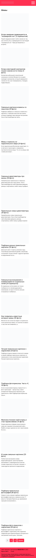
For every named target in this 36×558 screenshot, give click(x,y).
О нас (12, 551)
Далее (20, 540)
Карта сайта (4, 551)
